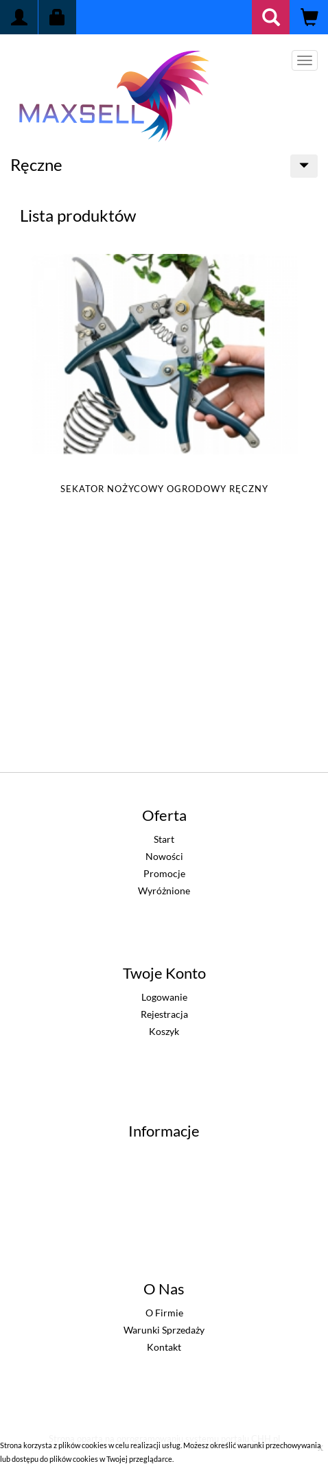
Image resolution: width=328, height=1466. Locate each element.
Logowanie (164, 997)
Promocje (164, 873)
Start (164, 839)
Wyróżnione (164, 890)
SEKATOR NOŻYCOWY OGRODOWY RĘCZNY (164, 488)
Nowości (164, 856)
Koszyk (164, 1031)
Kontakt (164, 1347)
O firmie (164, 1312)
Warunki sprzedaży (164, 1330)
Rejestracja (164, 1014)
